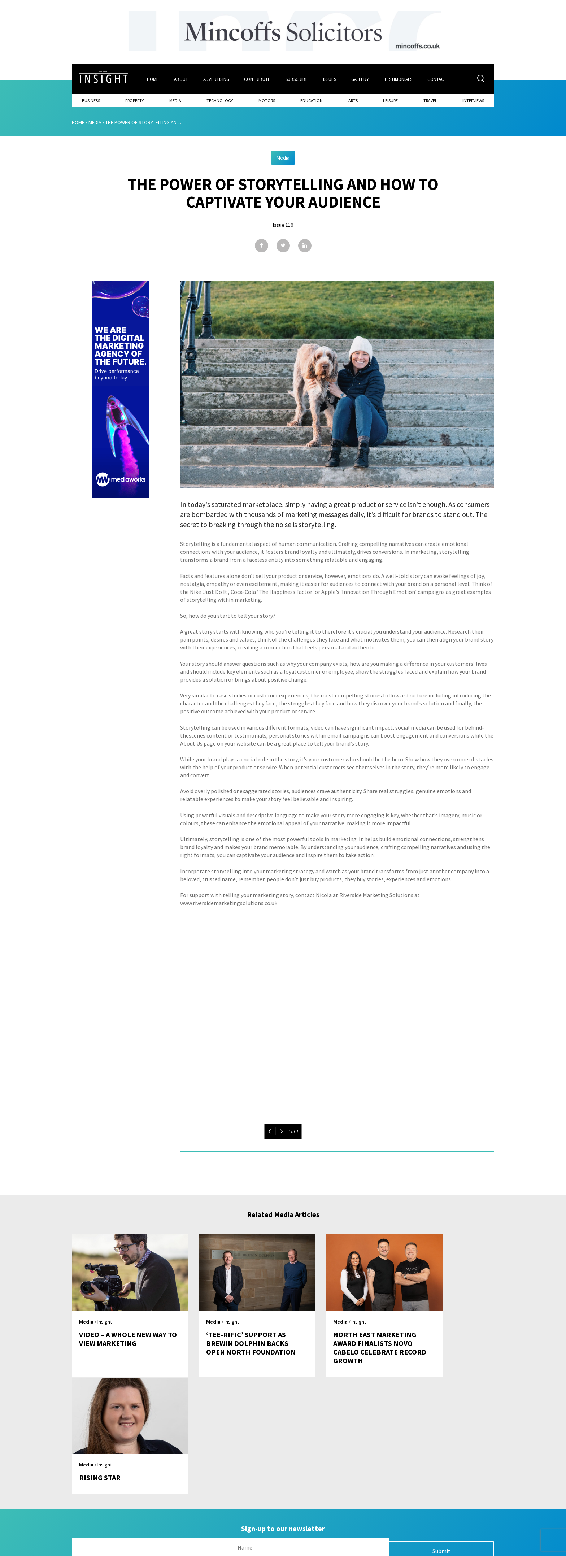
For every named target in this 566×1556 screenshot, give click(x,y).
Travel (430, 99)
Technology (219, 99)
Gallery (361, 78)
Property (134, 99)
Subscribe (297, 78)
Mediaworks (132, 1548)
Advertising (217, 78)
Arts (353, 99)
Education (311, 99)
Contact (438, 78)
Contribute (258, 78)
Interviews (473, 99)
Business (91, 99)
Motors (266, 99)
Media (175, 99)
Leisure (390, 99)
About (181, 78)
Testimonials (400, 78)
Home (153, 78)
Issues (330, 78)
